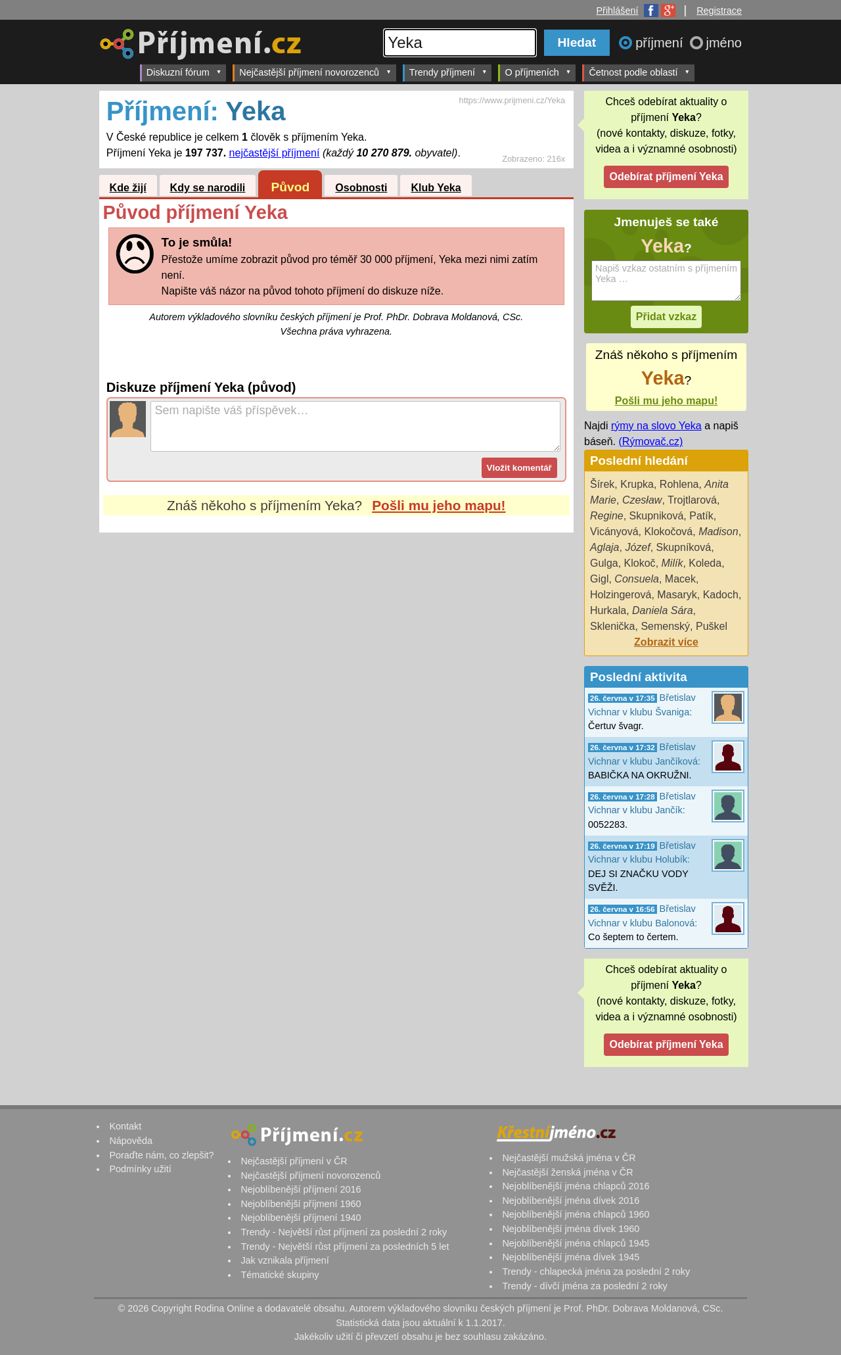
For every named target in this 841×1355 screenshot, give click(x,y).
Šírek (602, 484)
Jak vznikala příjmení (284, 1260)
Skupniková (656, 515)
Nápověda (130, 1140)
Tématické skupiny (279, 1275)
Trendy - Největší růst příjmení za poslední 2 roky (343, 1232)
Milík (672, 563)
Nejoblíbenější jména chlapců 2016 (575, 1186)
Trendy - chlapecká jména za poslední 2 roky (596, 1271)
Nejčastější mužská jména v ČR (568, 1158)
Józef (637, 547)
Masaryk (676, 594)
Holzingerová (620, 594)
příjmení (661, 42)
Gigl (599, 578)
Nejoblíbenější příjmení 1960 (300, 1204)
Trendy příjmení (448, 72)
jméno (724, 42)
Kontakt (125, 1126)
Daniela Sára (662, 610)
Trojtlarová (692, 500)
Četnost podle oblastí (639, 72)
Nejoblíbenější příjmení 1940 (300, 1217)
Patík (701, 515)
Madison (718, 531)
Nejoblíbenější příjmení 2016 (300, 1189)
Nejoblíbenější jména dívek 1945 (570, 1257)
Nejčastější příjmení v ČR (293, 1161)
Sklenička (612, 626)
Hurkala (608, 610)
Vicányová (614, 531)
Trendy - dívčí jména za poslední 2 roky (584, 1286)
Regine (607, 515)
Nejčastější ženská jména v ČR (567, 1172)
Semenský (665, 626)
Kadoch (721, 594)
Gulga (604, 563)
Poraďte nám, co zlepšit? (161, 1155)
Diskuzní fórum (184, 72)
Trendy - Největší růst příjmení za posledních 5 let (344, 1246)
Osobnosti (361, 187)
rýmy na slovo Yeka (656, 425)
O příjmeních (538, 72)
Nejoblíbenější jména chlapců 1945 (575, 1243)
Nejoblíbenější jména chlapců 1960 (575, 1214)
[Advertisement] (336, 656)
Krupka (637, 484)
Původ (290, 187)
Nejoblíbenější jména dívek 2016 (570, 1200)
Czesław (642, 500)
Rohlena (679, 484)
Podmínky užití (140, 1169)
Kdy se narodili (208, 187)
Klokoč (640, 563)
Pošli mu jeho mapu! (438, 505)
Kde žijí (128, 187)
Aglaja (604, 547)
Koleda (705, 563)
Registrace (719, 10)
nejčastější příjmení (274, 152)
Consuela (636, 578)
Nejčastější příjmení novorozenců (315, 72)
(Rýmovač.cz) (650, 441)
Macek (680, 578)
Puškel (711, 626)
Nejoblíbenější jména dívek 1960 (570, 1229)
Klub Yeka (436, 187)
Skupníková (684, 547)
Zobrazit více (666, 642)
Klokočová (668, 531)
